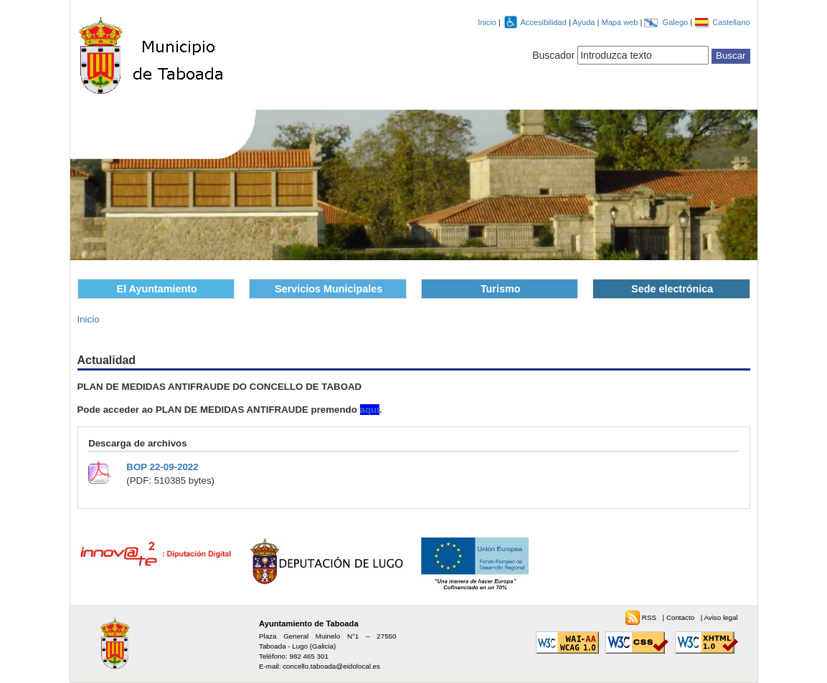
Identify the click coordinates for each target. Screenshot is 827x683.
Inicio (487, 22)
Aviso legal (720, 617)
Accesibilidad (544, 22)
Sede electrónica (672, 289)
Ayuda (584, 22)
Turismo (501, 289)
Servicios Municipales (328, 289)
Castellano (731, 22)
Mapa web (620, 22)
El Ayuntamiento (157, 289)
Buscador (553, 55)
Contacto (681, 617)
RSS (650, 617)
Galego (677, 22)
